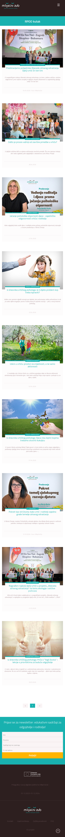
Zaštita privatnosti (39, 821)
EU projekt (30, 829)
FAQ (52, 821)
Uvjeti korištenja (23, 821)
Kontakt (10, 821)
